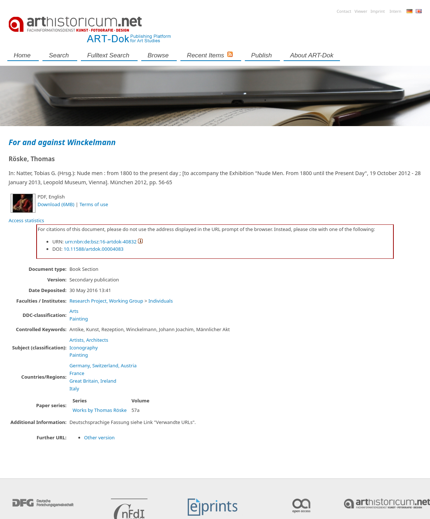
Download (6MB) (56, 204)
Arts (74, 311)
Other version (99, 437)
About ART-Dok (311, 55)
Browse (158, 55)
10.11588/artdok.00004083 (94, 249)
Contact (344, 11)
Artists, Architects (89, 340)
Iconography (84, 347)
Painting (79, 318)
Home (22, 55)
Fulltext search (108, 55)
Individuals (160, 301)
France (77, 373)
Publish (261, 55)
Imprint (378, 11)
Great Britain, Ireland (93, 381)
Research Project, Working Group (106, 301)
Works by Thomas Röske (99, 410)
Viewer (361, 11)
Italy (74, 388)
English (419, 11)
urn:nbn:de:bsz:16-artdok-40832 (101, 241)
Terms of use (93, 204)
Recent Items (205, 55)
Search (59, 55)
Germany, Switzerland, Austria (103, 365)
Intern (395, 11)
